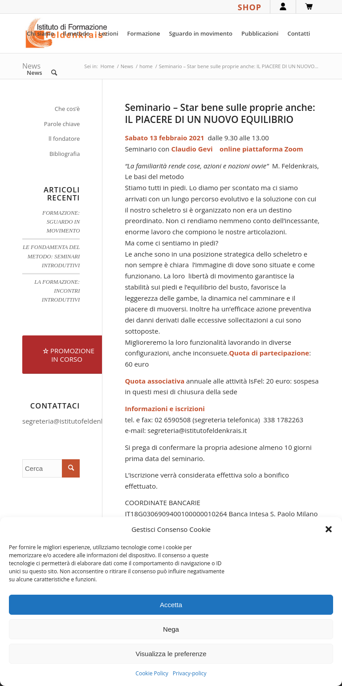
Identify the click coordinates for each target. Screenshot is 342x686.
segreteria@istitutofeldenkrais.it (72, 420)
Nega (171, 629)
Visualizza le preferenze (171, 653)
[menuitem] (40, 33)
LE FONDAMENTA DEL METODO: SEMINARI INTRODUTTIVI (51, 256)
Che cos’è (67, 109)
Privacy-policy (190, 673)
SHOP (249, 7)
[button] (328, 529)
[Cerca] (54, 72)
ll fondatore (64, 139)
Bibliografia (64, 154)
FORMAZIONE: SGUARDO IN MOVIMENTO (61, 222)
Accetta (171, 604)
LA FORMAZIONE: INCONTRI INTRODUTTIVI (57, 291)
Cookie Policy (151, 673)
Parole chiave (62, 124)
